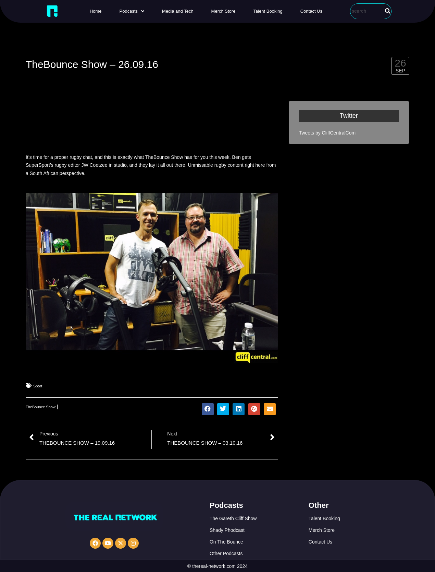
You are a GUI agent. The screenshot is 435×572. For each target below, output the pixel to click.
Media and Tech (178, 11)
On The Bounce (226, 542)
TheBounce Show (40, 407)
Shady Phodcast (227, 530)
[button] (132, 11)
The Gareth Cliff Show (233, 518)
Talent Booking (267, 11)
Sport (37, 386)
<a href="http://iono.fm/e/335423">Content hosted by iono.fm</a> (152, 124)
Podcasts (132, 11)
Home (96, 11)
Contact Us (311, 11)
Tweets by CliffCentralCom (327, 133)
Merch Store (223, 11)
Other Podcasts (226, 553)
